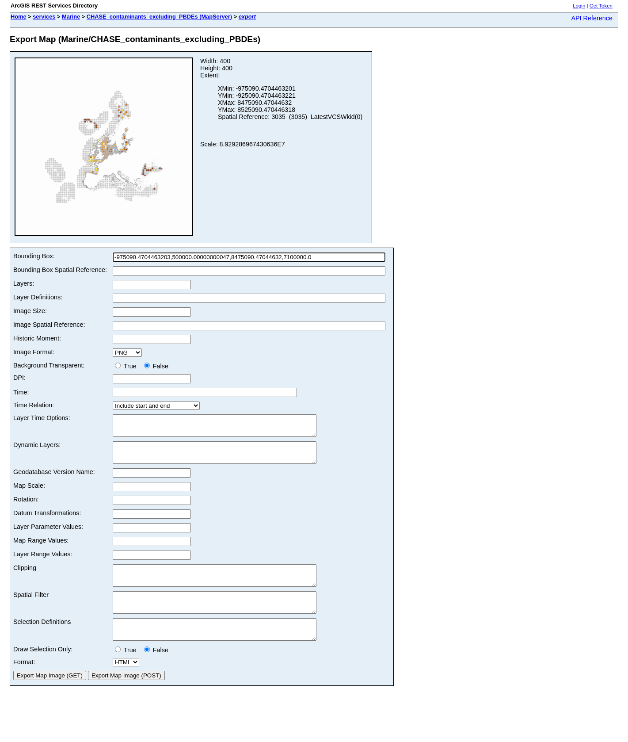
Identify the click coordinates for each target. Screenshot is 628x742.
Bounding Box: (34, 256)
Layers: (23, 283)
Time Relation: (33, 405)
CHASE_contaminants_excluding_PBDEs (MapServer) (159, 16)
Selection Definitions (42, 637)
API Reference (592, 18)
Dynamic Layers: (37, 448)
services (44, 16)
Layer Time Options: (41, 417)
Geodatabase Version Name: (54, 479)
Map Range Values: (41, 548)
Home (19, 16)
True (127, 366)
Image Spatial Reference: (49, 324)
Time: (21, 392)
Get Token (601, 5)
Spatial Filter (31, 606)
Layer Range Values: (42, 562)
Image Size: (30, 310)
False (156, 366)
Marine (71, 16)
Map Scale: (29, 493)
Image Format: (34, 352)
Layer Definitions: (37, 297)
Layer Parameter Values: (48, 534)
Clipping (24, 575)
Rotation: (26, 507)
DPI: (19, 377)
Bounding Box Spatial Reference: (60, 269)
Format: (24, 681)
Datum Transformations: (47, 520)
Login (579, 5)
